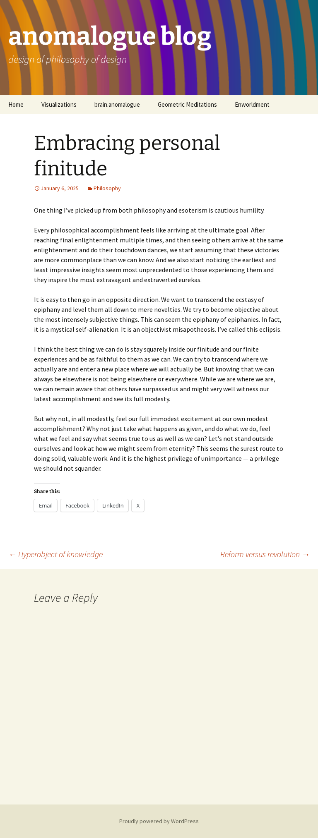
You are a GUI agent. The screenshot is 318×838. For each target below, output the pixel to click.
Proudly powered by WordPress (159, 821)
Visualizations (59, 104)
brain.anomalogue (117, 104)
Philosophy (107, 188)
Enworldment (252, 104)
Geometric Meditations (187, 104)
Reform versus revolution (265, 554)
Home (16, 104)
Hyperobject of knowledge (55, 554)
